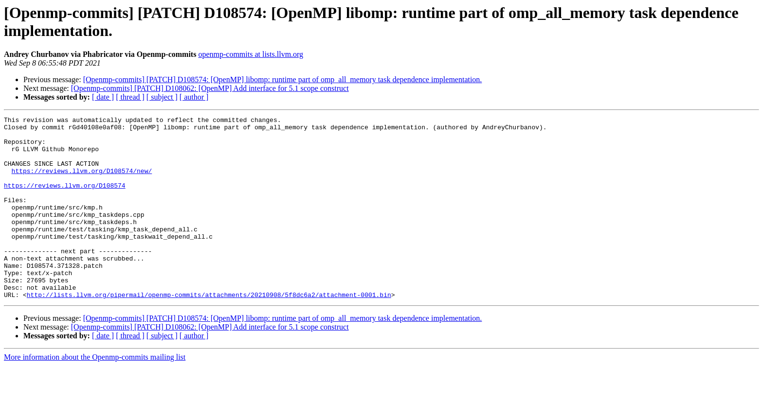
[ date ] (103, 97)
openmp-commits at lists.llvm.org (250, 54)
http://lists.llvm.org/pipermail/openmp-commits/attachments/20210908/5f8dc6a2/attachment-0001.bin (209, 331)
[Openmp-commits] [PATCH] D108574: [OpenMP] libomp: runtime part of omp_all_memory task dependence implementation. (282, 79)
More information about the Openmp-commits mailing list (94, 393)
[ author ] (194, 97)
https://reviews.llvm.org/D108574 (65, 199)
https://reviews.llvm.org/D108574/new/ (82, 182)
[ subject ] (162, 97)
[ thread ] (130, 97)
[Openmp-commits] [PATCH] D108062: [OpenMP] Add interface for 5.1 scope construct (210, 88)
